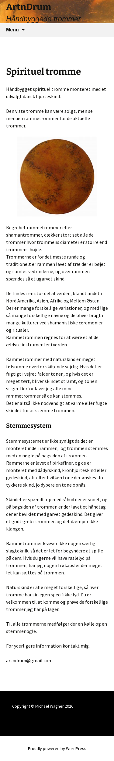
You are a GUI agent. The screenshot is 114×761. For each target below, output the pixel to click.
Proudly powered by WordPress (57, 748)
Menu (12, 29)
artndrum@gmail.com (29, 660)
